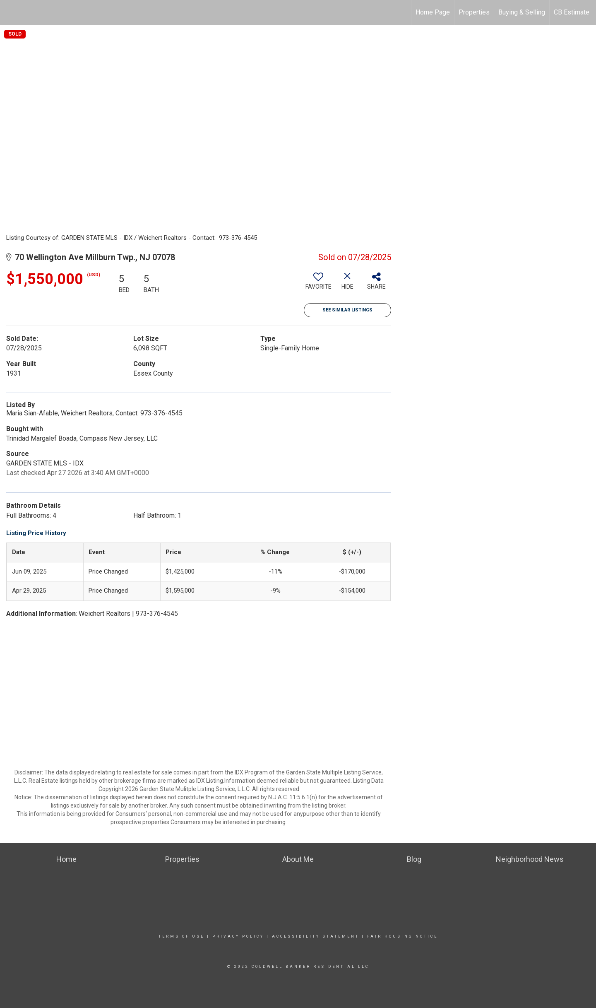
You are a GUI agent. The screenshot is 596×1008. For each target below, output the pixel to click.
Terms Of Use (181, 936)
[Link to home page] (10, 12)
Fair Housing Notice (402, 936)
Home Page (433, 12)
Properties (474, 12)
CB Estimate (571, 12)
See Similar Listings (347, 310)
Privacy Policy (238, 936)
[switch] (318, 284)
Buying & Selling (521, 12)
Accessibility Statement (315, 936)
